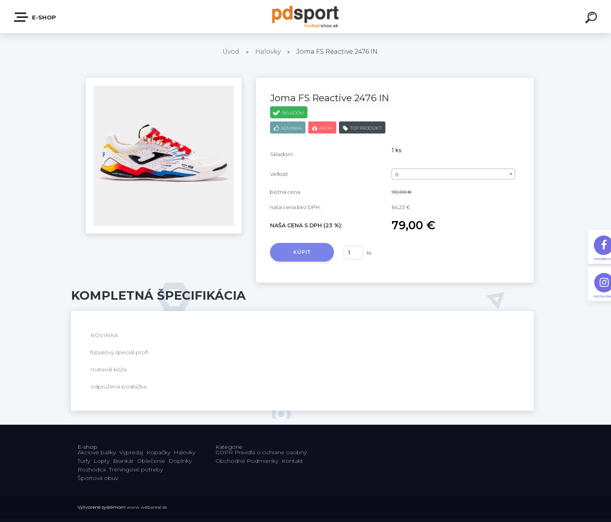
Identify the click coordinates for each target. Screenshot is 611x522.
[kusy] (353, 253)
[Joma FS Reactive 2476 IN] (164, 80)
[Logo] (305, 17)
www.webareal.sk (147, 507)
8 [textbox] (397, 174)
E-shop (35, 17)
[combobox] (453, 174)
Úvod (231, 51)
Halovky (268, 51)
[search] (592, 19)
